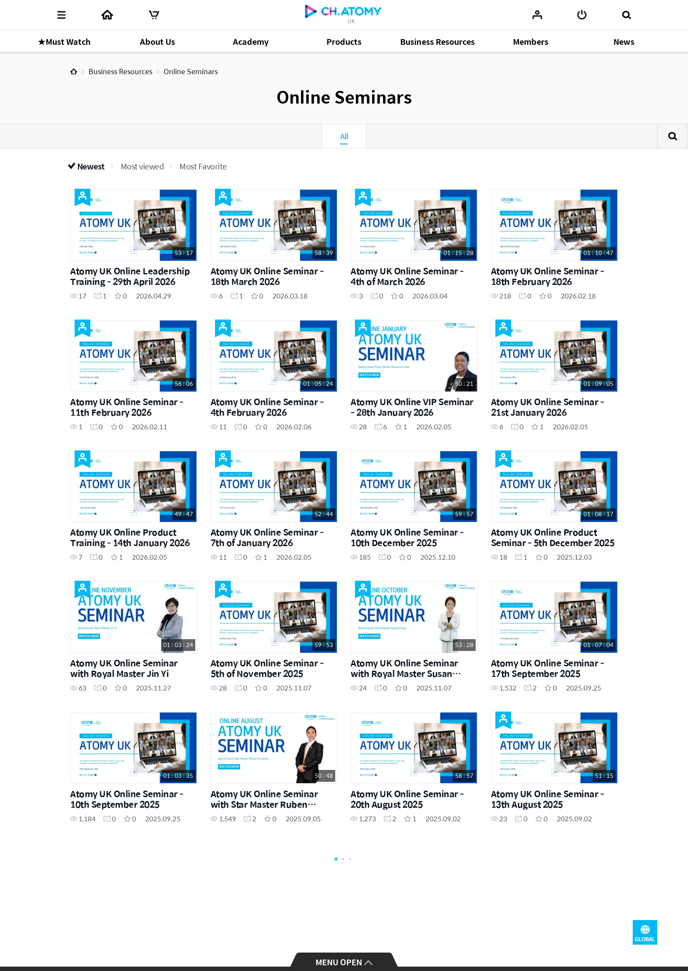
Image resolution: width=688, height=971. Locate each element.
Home (73, 71)
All (344, 136)
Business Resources (120, 71)
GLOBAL (645, 932)
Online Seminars (191, 71)
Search (672, 136)
